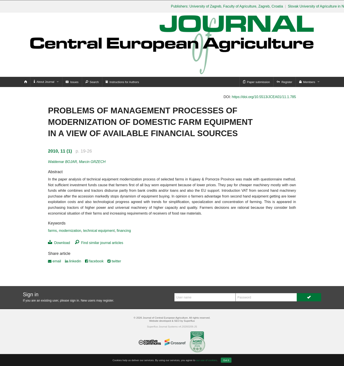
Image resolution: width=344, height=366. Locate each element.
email (54, 261)
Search (92, 82)
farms (52, 230)
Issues (72, 82)
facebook (94, 261)
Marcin (92, 162)
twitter (114, 261)
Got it (226, 360)
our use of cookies (206, 360)
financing (124, 230)
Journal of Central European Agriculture (165, 317)
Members (307, 82)
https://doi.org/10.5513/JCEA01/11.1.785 (264, 97)
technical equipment (99, 230)
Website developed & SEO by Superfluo (172, 320)
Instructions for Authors (122, 82)
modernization (70, 230)
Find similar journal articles (99, 243)
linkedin (73, 261)
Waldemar (62, 162)
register (108, 300)
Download (59, 243)
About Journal (44, 81)
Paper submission (256, 82)
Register (284, 82)
